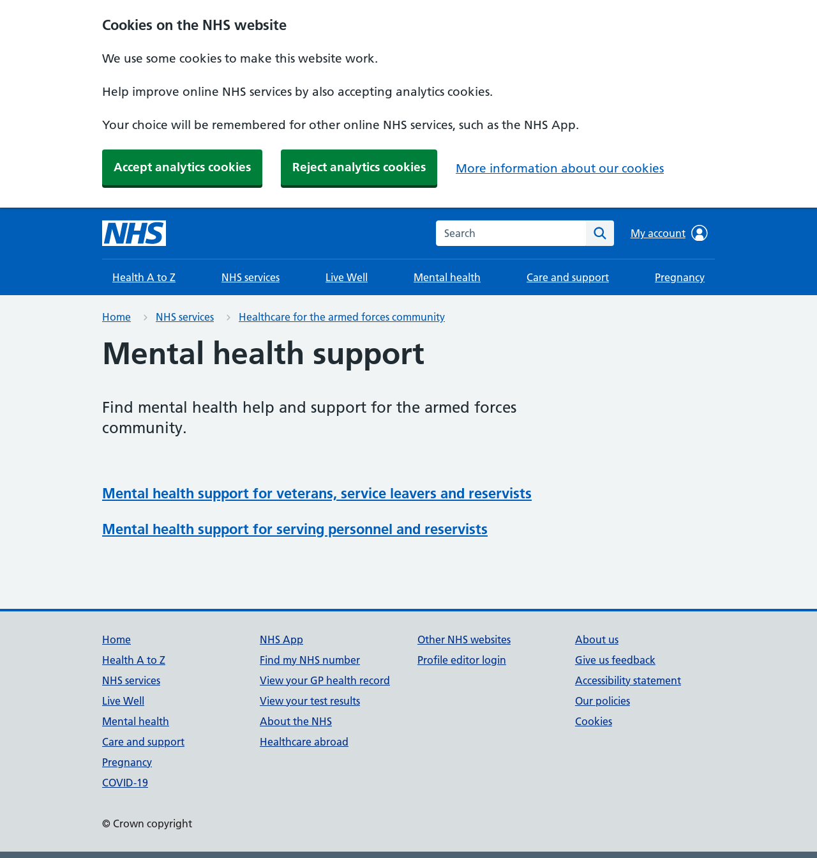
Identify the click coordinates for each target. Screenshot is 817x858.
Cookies (593, 721)
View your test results (310, 700)
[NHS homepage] (134, 233)
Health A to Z (144, 277)
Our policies (602, 700)
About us (596, 639)
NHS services (250, 277)
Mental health (447, 277)
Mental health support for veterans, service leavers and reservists (317, 493)
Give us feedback (615, 660)
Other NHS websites (464, 639)
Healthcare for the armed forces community (342, 316)
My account (669, 233)
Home (116, 316)
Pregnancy (680, 277)
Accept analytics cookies (182, 167)
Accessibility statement (628, 680)
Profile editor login (461, 660)
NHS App (281, 639)
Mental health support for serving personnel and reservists (295, 529)
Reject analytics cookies (359, 167)
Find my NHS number (310, 660)
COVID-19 (125, 782)
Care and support (568, 277)
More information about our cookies (560, 168)
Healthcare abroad (304, 741)
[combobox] (511, 233)
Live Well (347, 277)
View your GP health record (325, 680)
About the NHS (296, 721)
